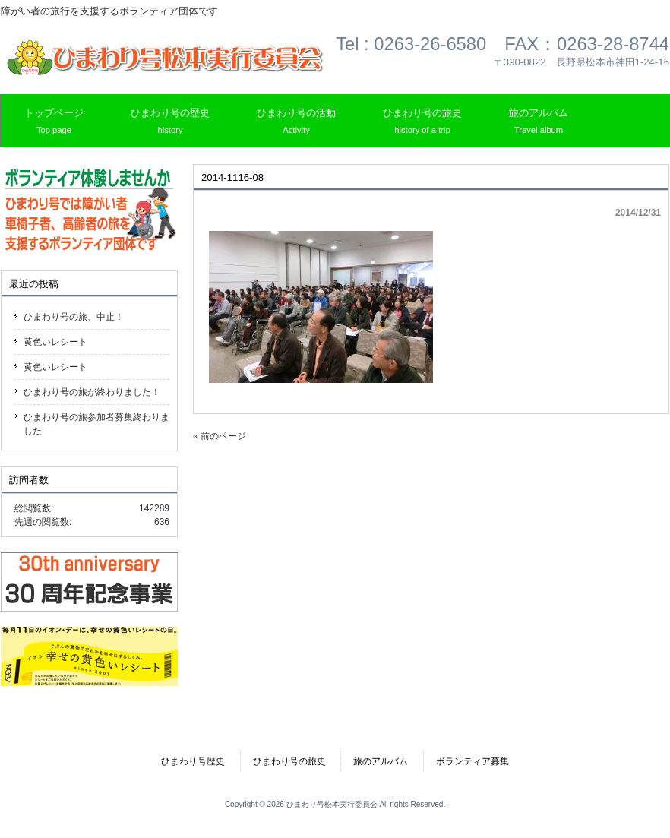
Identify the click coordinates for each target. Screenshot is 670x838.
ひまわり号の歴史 (170, 122)
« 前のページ (219, 436)
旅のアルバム (538, 122)
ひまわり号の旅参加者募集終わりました (96, 424)
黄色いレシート (55, 342)
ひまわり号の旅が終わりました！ (92, 392)
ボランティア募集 (472, 761)
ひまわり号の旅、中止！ (74, 316)
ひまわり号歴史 (193, 761)
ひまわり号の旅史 (422, 122)
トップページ (54, 122)
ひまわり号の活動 (296, 122)
